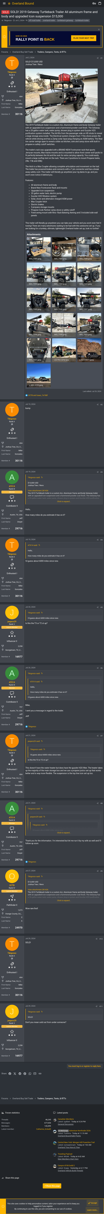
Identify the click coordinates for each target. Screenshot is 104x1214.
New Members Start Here (68, 1159)
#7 (101, 736)
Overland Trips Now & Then (69, 1147)
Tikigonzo (8, 20)
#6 (101, 668)
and (38, 395)
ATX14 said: (33, 545)
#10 (101, 939)
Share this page (52, 1186)
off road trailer (34, 20)
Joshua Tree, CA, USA (14, 100)
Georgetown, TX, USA (14, 650)
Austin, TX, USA (16, 515)
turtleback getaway (65, 20)
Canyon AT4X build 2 (66, 1165)
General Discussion (66, 1124)
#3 (101, 472)
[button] (4, 3)
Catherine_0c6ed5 (43, 1129)
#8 (101, 803)
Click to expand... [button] (64, 501)
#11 (101, 1006)
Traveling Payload (65, 1154)
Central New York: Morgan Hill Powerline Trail (76, 1142)
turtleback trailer (82, 20)
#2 (101, 405)
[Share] (97, 58)
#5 (101, 607)
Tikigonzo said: (34, 477)
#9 (101, 871)
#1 (101, 58)
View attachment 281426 (38, 491)
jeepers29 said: (34, 741)
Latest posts (62, 1113)
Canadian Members (66, 1119)
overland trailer (49, 20)
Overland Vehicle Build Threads (70, 1171)
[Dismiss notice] (98, 29)
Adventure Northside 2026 (74, 1131)
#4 (101, 540)
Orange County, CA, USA (15, 914)
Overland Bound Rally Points (69, 1136)
